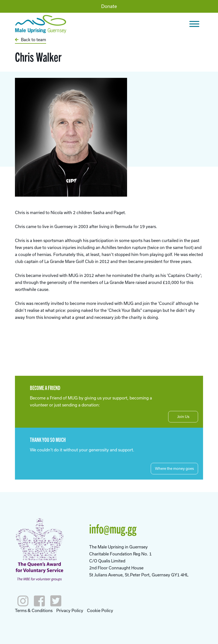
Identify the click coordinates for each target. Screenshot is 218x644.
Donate (109, 6)
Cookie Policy (100, 610)
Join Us (183, 416)
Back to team (30, 39)
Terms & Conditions (34, 610)
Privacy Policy (69, 610)
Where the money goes (174, 468)
